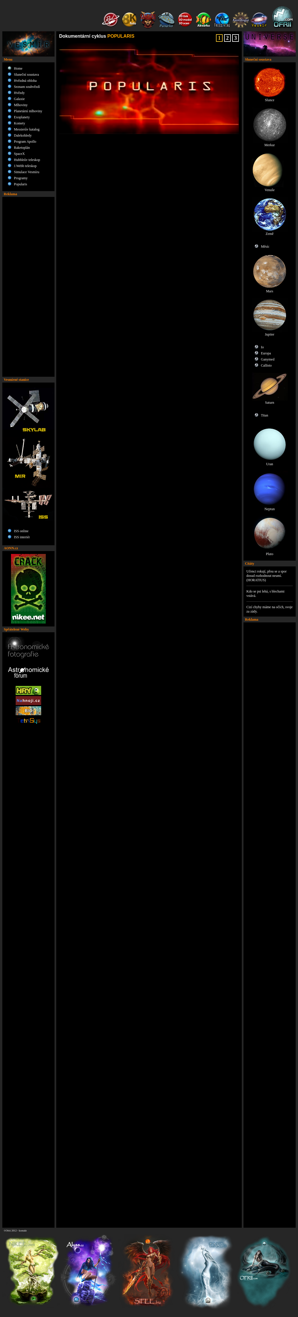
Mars (270, 289)
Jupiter (270, 332)
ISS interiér (22, 537)
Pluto (270, 552)
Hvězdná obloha (25, 81)
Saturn (270, 401)
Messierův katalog (26, 129)
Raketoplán (22, 148)
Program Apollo (25, 142)
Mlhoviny (21, 105)
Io (262, 347)
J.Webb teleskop (25, 166)
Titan (264, 415)
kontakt (23, 1230)
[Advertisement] (28, 287)
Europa (266, 353)
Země (270, 232)
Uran (270, 462)
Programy (21, 178)
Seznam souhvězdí (27, 87)
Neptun (270, 507)
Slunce (270, 98)
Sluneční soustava (26, 75)
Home (18, 68)
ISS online (21, 531)
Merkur (270, 143)
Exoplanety (22, 117)
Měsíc (265, 246)
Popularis (20, 184)
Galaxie (19, 99)
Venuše (270, 188)
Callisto (266, 365)
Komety (19, 123)
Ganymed (268, 359)
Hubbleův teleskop (27, 160)
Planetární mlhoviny (28, 111)
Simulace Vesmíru (26, 172)
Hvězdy (19, 93)
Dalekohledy (23, 135)
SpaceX (19, 154)
